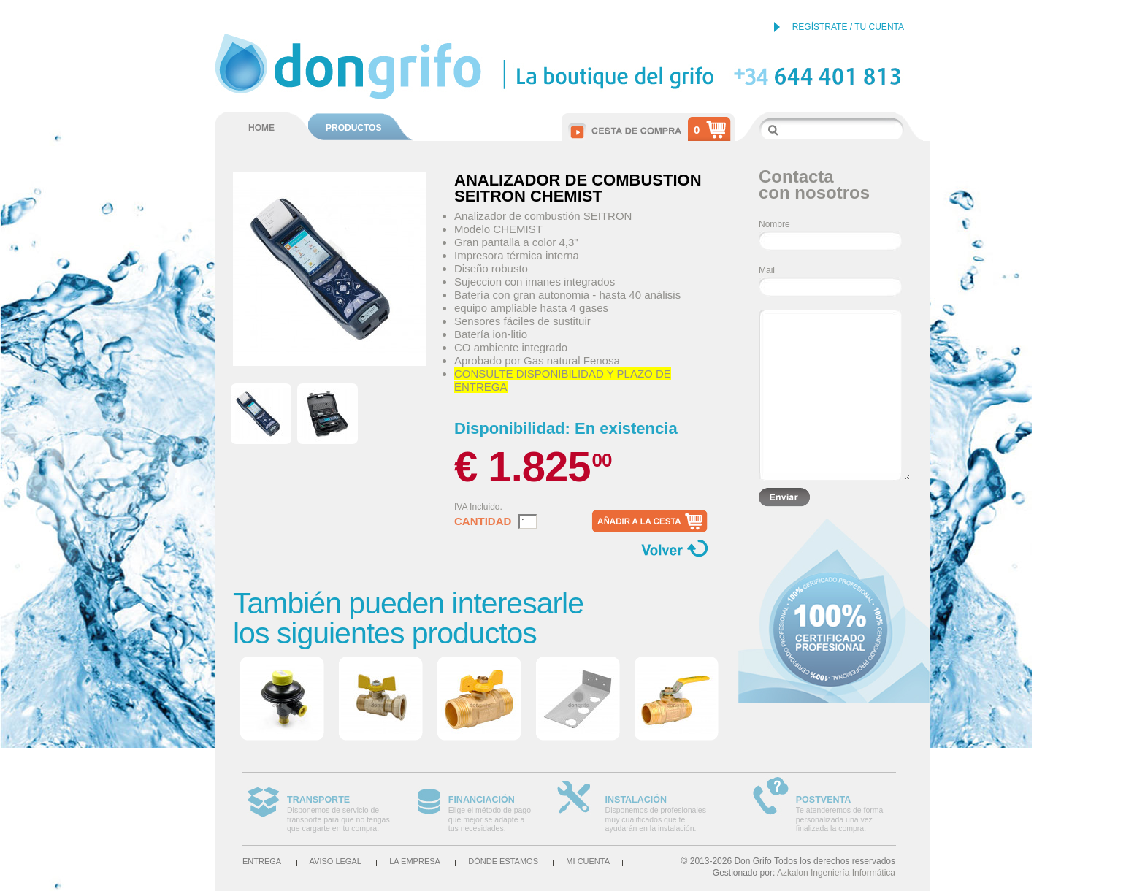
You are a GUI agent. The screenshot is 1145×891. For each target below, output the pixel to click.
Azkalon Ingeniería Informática (836, 873)
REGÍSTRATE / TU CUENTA (848, 27)
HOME (261, 128)
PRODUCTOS (353, 128)
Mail (767, 270)
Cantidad (482, 521)
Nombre (774, 224)
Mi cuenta (588, 861)
